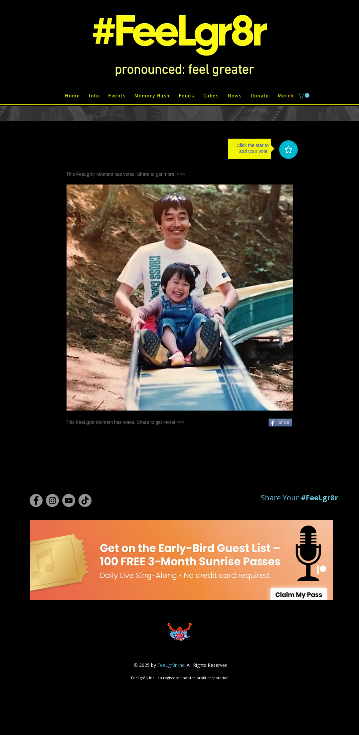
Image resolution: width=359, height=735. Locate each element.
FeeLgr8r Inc (170, 665)
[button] (184, 70)
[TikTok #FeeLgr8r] (85, 500)
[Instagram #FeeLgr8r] (52, 500)
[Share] (280, 423)
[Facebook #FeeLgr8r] (36, 500)
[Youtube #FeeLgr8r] (68, 500)
